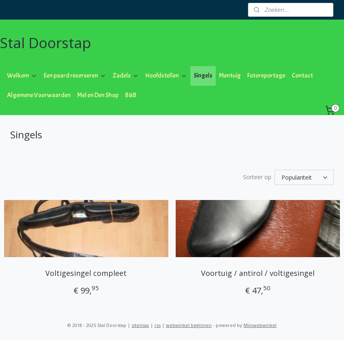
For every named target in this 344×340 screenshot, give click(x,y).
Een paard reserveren (75, 75)
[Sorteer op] (304, 177)
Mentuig (230, 75)
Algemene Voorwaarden (39, 95)
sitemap (140, 325)
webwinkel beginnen (189, 325)
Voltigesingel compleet (86, 273)
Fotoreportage (266, 75)
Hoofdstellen (166, 75)
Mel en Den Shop (97, 95)
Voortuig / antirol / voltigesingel (258, 273)
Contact (302, 75)
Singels (203, 75)
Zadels (126, 75)
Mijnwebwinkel (260, 325)
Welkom (22, 75)
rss (157, 325)
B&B (130, 95)
